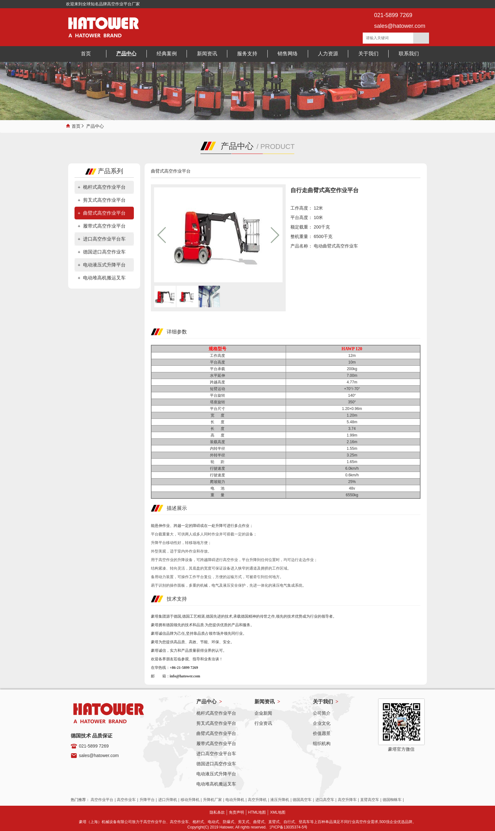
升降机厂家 (212, 799)
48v (353, 488)
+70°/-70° (353, 389)
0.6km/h (353, 475)
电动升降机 (234, 799)
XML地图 (277, 812)
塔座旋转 (218, 402)
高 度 (218, 435)
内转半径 (218, 448)
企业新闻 (263, 713)
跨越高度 (218, 382)
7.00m (353, 375)
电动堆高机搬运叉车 (104, 277)
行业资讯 (263, 723)
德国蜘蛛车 (392, 799)
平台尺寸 (218, 408)
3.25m (353, 455)
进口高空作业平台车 (104, 238)
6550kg (353, 495)
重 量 (218, 495)
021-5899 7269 (94, 746)
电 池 (218, 488)
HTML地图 (257, 812)
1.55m (353, 448)
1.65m (353, 462)
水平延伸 (218, 375)
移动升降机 (190, 799)
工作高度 (218, 355)
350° (353, 402)
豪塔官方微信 (401, 749)
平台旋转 (218, 395)
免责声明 (236, 812)
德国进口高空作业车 (104, 251)
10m (352, 362)
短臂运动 (218, 389)
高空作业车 (126, 799)
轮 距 (218, 462)
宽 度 (218, 415)
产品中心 (95, 125)
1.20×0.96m (353, 408)
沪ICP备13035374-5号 (288, 827)
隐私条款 (217, 812)
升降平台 (147, 799)
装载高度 (218, 442)
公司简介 (322, 713)
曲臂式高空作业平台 (104, 213)
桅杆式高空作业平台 (104, 187)
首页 (76, 125)
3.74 (352, 428)
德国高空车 (302, 799)
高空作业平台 (102, 799)
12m (352, 355)
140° (353, 395)
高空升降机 (257, 799)
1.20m (353, 415)
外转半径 (218, 455)
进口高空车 (324, 799)
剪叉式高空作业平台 (104, 200)
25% (353, 482)
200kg (353, 369)
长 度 (218, 422)
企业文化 (322, 723)
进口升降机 (167, 799)
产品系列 (104, 171)
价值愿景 (322, 733)
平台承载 (218, 369)
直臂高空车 (369, 799)
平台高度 (218, 362)
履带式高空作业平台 (104, 226)
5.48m (353, 422)
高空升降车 (347, 799)
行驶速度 (218, 468)
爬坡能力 (218, 482)
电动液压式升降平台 (104, 264)
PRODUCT (277, 146)
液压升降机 (279, 799)
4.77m (353, 382)
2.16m (353, 442)
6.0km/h (353, 468)
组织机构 (322, 743)
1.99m (353, 435)
